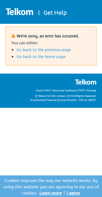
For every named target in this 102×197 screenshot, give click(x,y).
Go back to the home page (41, 56)
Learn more (50, 192)
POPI (82, 90)
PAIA (47, 90)
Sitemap (91, 90)
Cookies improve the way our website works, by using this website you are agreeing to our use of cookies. (51, 186)
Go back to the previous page (44, 49)
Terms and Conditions (64, 90)
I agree (73, 192)
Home (39, 90)
